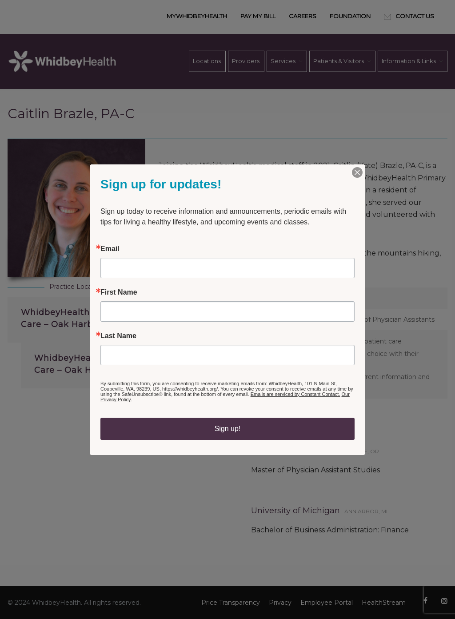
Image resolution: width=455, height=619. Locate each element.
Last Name (118, 335)
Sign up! (228, 428)
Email (110, 248)
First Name (118, 292)
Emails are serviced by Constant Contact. (295, 394)
